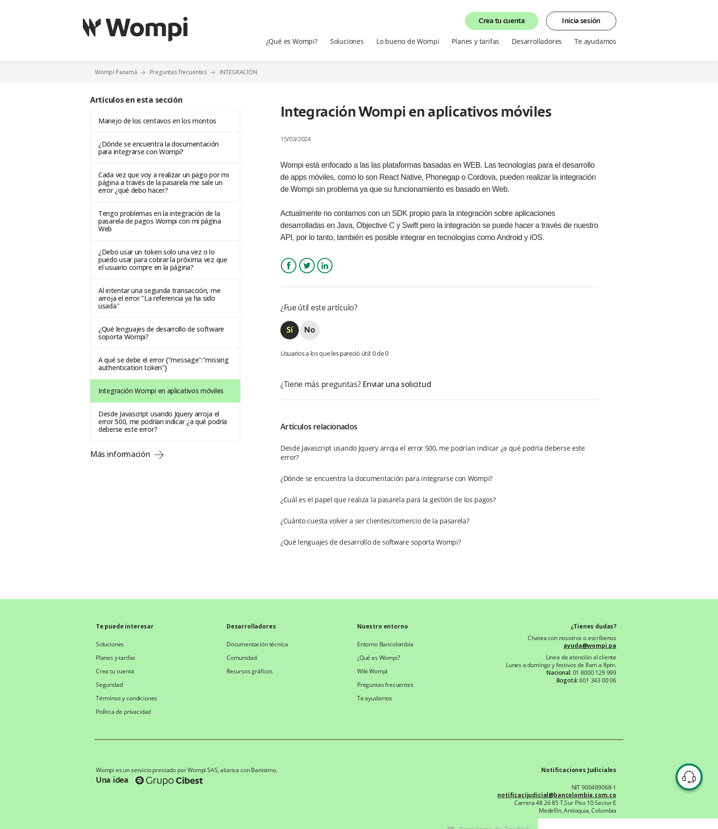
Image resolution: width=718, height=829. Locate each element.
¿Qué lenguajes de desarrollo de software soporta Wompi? (161, 332)
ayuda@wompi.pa (589, 646)
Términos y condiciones (126, 698)
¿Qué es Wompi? (292, 41)
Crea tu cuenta (502, 21)
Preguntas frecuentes (179, 72)
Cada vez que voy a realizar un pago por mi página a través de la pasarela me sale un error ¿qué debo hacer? (163, 182)
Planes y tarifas (475, 41)
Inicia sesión (581, 21)
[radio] (289, 330)
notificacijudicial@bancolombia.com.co (556, 795)
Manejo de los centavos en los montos (157, 120)
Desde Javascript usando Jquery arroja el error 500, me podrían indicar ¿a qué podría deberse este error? (162, 421)
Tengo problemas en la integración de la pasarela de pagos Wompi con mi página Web (159, 221)
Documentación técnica (257, 644)
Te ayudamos (595, 41)
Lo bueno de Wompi (407, 41)
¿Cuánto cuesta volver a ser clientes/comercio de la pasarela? (374, 520)
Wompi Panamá (116, 72)
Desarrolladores (537, 41)
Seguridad (109, 685)
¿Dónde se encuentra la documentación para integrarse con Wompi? (158, 147)
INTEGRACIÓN (238, 72)
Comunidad (241, 658)
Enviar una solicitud (396, 384)
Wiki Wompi (372, 671)
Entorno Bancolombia (385, 644)
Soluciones (347, 41)
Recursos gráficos (249, 671)
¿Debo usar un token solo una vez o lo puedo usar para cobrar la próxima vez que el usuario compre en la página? (162, 259)
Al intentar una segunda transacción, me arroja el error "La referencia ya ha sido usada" (159, 298)
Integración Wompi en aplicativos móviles (161, 390)
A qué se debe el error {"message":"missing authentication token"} (163, 363)
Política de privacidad (123, 712)
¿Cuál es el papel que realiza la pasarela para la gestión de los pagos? (388, 499)
